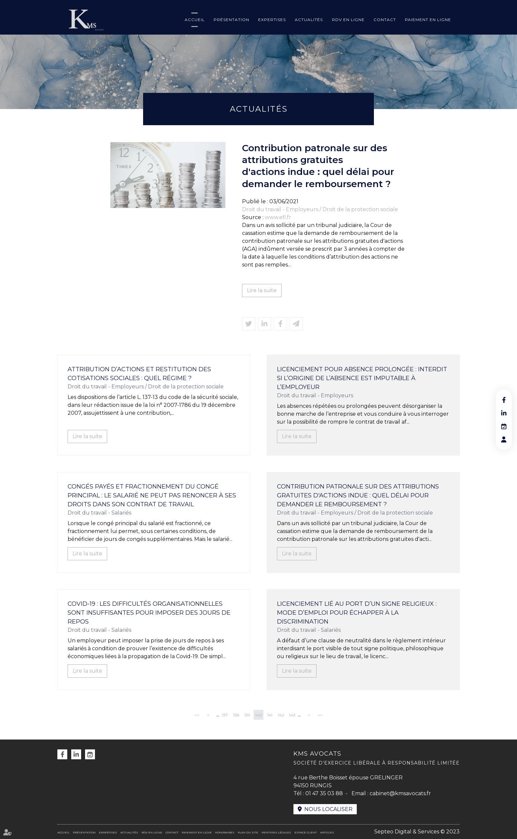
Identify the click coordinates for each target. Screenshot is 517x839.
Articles (327, 832)
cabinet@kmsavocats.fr (400, 793)
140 (258, 715)
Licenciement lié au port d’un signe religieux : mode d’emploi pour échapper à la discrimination (357, 612)
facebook (504, 400)
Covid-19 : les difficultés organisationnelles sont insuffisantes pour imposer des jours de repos (149, 612)
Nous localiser (328, 809)
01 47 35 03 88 (324, 793)
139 (247, 715)
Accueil (195, 19)
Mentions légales (276, 832)
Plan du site (248, 832)
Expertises (272, 19)
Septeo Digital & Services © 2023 (417, 831)
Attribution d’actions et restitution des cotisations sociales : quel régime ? (139, 374)
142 (281, 715)
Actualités (309, 19)
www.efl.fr (278, 217)
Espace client (305, 832)
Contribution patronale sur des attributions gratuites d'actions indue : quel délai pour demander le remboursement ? (358, 495)
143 (292, 715)
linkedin (504, 413)
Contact (385, 19)
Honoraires (224, 832)
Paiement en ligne (428, 19)
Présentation (231, 19)
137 (225, 715)
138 (236, 715)
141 (269, 715)
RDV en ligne (348, 19)
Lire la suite (262, 290)
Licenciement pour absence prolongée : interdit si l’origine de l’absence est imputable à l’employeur (362, 378)
